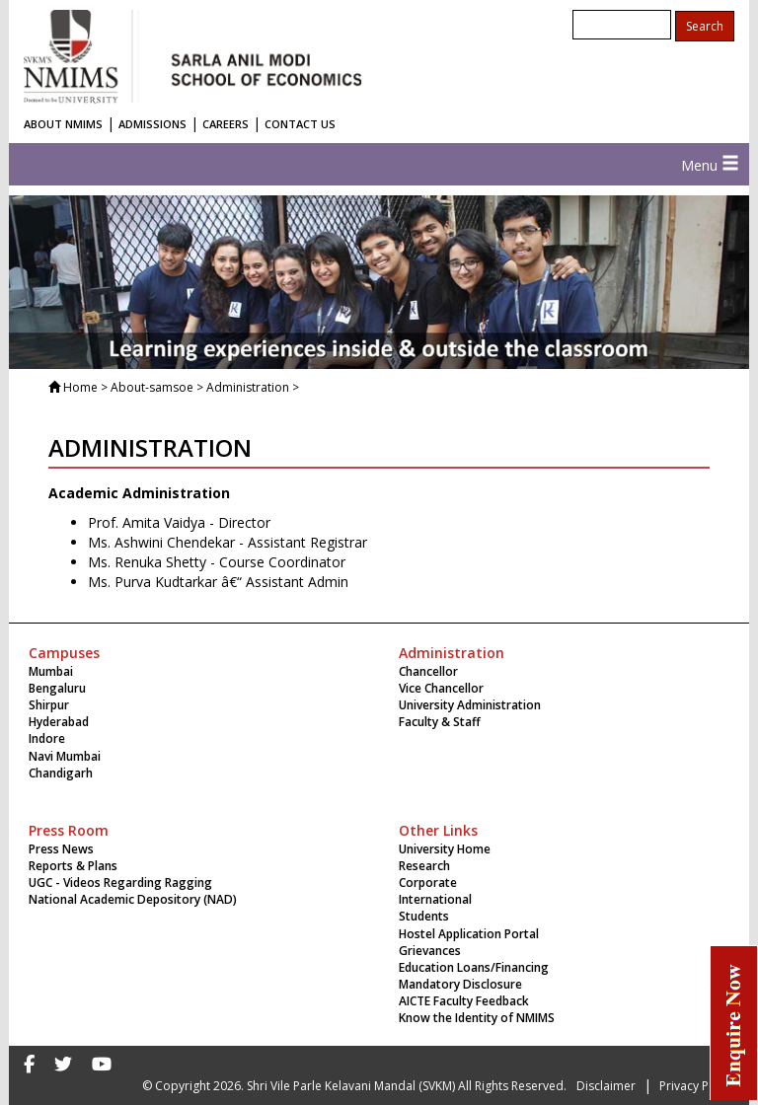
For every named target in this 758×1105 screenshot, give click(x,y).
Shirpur (49, 705)
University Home (445, 849)
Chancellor (428, 671)
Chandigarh (61, 773)
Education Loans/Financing (474, 967)
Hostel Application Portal (469, 933)
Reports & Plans (73, 865)
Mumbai (51, 671)
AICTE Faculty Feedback (464, 1001)
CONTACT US (300, 123)
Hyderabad (59, 721)
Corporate (428, 882)
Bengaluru (57, 688)
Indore (47, 738)
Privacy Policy (696, 1085)
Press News (61, 849)
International (435, 899)
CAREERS (225, 123)
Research (424, 865)
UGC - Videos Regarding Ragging (120, 882)
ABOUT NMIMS (63, 123)
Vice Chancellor (441, 688)
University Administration (470, 705)
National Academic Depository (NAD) (133, 899)
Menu (710, 165)
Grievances (430, 950)
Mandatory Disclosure (460, 984)
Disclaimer (606, 1085)
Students (424, 916)
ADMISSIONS (152, 123)
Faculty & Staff (440, 721)
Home (80, 387)
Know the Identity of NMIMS (477, 1017)
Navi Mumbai (65, 756)
